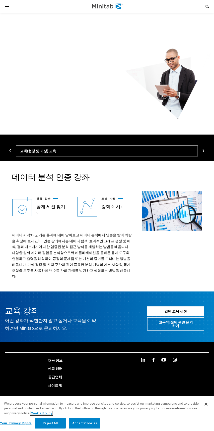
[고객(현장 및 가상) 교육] (107, 151)
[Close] (206, 404)
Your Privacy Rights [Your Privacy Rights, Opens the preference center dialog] (15, 423)
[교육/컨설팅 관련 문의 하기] (175, 316)
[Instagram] (175, 352)
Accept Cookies (84, 423)
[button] (207, 6)
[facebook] (153, 352)
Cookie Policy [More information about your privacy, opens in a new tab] (41, 413)
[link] (39, 203)
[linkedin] (143, 352)
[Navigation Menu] (7, 6)
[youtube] (163, 352)
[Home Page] (107, 6)
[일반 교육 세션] (175, 304)
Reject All (50, 423)
